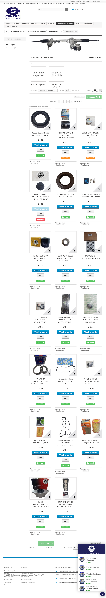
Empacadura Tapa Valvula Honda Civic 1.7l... (65, 381)
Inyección (51, 23)
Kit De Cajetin (10, 45)
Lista (100, 90)
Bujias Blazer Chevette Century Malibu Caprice (90, 195)
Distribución (88, 23)
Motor (8, 23)
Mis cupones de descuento (28, 582)
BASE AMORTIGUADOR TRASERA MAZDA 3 (40, 504)
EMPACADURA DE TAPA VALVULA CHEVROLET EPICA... (66, 442)
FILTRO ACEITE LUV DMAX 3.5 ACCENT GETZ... (40, 258)
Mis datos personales (26, 579)
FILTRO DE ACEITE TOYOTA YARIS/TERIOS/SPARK (65, 135)
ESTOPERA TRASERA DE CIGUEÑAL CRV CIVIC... (91, 135)
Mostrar (62, 90)
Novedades (7, 573)
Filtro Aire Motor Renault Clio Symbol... (40, 441)
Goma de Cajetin (11, 48)
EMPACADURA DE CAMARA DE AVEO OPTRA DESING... (65, 319)
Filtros (43, 23)
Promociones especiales (10, 571)
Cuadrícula (95, 90)
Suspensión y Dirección (29, 23)
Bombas (16, 23)
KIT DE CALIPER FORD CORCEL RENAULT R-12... (40, 319)
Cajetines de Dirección (65, 23)
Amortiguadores (11, 26)
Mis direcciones (25, 576)
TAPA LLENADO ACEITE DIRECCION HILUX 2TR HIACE (40, 196)
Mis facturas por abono (27, 573)
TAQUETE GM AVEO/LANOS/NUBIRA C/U (90, 258)
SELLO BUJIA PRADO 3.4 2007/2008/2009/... (40, 134)
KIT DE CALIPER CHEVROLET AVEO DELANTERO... (91, 381)
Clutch (78, 23)
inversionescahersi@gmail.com (70, 582)
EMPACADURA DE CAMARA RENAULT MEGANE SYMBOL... (65, 504)
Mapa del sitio (7, 585)
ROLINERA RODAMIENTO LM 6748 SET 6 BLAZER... (40, 381)
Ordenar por (33, 90)
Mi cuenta (24, 567)
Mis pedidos (24, 571)
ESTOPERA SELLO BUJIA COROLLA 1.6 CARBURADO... (65, 258)
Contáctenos (75, 1)
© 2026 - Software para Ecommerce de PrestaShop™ (24, 592)
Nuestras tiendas (8, 579)
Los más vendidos (9, 576)
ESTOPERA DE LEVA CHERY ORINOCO (65, 195)
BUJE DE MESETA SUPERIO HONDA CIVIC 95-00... (90, 319)
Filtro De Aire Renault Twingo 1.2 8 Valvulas (90, 441)
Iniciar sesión (97, 1)
